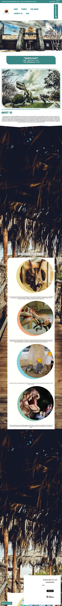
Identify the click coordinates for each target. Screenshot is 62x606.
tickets (24, 9)
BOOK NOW (7, 603)
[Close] (60, 580)
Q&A (27, 13)
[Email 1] (54, 1)
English (57, 2)
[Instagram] (52, 1)
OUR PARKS (34, 9)
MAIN (16, 9)
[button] (56, 11)
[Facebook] (50, 1)
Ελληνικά (58, 0)
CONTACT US (18, 13)
